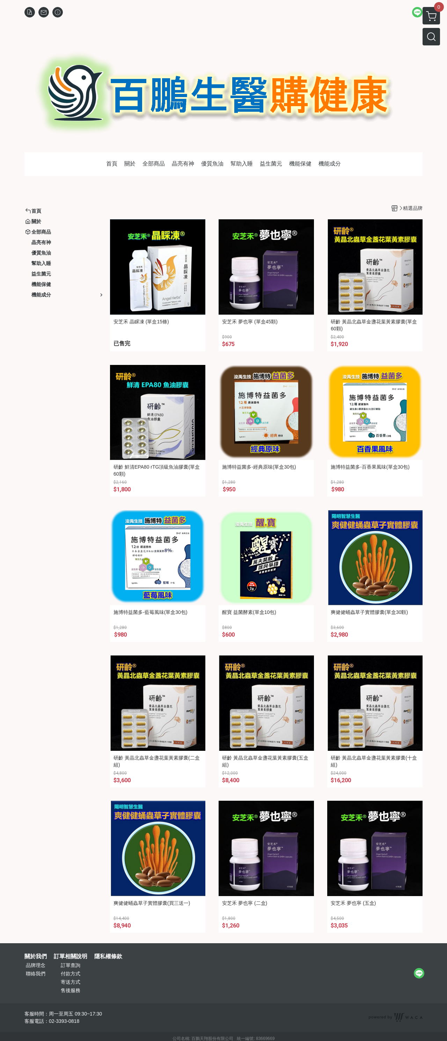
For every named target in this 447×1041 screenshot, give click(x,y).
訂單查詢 (70, 965)
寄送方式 (70, 982)
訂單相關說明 (70, 956)
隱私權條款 (108, 956)
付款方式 (70, 973)
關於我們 (35, 956)
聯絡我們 (35, 973)
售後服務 (70, 990)
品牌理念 (35, 965)
